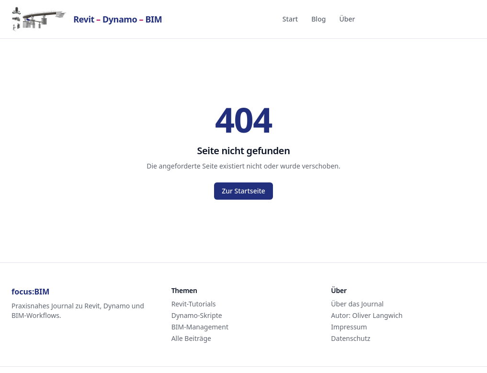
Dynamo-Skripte (196, 315)
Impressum (349, 326)
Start (290, 18)
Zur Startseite (243, 190)
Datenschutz (350, 338)
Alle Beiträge (191, 338)
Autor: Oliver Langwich (366, 315)
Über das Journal (357, 303)
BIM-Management (199, 326)
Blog (318, 18)
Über (347, 18)
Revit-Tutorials (193, 303)
